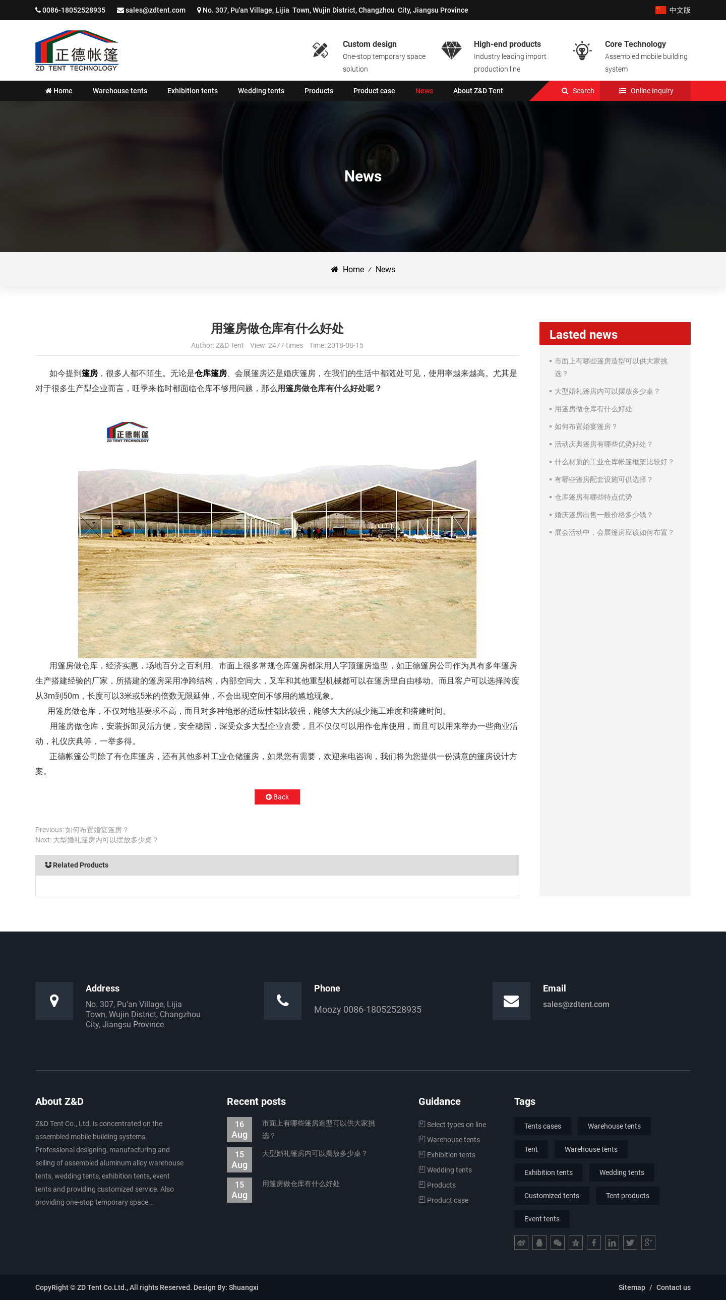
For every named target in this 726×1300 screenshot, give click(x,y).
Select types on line (452, 1125)
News (385, 269)
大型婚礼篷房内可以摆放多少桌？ (106, 840)
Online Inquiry (652, 91)
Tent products (627, 1196)
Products (437, 1185)
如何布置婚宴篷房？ (97, 830)
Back (277, 797)
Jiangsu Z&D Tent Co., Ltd (76, 50)
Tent (531, 1149)
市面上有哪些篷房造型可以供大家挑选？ (301, 1129)
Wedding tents (445, 1170)
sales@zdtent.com (156, 10)
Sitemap (632, 1287)
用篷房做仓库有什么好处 (283, 1184)
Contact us (673, 1287)
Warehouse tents (449, 1140)
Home (347, 269)
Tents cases (542, 1126)
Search (583, 91)
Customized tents (551, 1196)
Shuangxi (244, 1287)
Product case (443, 1200)
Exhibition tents (446, 1155)
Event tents (542, 1219)
